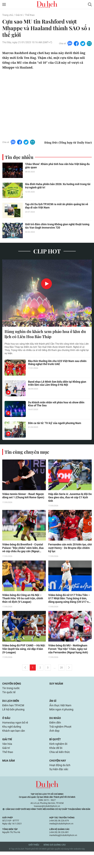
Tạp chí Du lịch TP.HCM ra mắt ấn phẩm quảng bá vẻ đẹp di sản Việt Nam (56, 206)
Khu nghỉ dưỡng (11, 728)
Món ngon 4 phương (61, 711)
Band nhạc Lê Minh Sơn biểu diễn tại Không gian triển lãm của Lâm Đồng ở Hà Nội (57, 383)
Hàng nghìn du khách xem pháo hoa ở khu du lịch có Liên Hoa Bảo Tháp (45, 334)
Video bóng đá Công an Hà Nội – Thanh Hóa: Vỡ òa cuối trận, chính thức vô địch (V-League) (22, 599)
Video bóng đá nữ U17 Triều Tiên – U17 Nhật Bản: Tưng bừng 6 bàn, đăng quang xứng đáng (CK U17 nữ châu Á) (69, 599)
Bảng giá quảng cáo (55, 848)
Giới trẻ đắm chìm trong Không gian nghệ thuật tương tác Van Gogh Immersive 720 (57, 226)
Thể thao (30, 15)
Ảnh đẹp (54, 733)
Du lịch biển (10, 702)
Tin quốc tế (9, 693)
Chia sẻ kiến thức (59, 755)
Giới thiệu (34, 848)
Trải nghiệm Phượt (60, 728)
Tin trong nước (11, 689)
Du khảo (55, 720)
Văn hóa (7, 746)
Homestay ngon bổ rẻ (15, 724)
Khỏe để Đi (55, 750)
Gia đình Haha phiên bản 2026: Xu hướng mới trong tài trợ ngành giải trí (57, 186)
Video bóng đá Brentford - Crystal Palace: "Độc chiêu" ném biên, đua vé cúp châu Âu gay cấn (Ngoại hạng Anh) (23, 548)
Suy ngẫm (56, 684)
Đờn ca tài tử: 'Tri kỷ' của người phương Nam (54, 423)
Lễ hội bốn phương (13, 711)
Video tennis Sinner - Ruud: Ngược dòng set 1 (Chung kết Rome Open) (23, 496)
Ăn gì (52, 702)
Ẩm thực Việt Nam (60, 707)
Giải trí (19, 15)
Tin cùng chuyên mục (27, 452)
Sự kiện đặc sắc (58, 772)
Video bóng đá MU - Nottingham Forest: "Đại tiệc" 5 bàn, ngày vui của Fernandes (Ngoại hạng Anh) (68, 650)
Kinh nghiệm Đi (58, 746)
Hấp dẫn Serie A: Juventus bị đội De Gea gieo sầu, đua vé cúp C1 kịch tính (70, 498)
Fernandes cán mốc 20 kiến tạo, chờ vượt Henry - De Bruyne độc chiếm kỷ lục (70, 548)
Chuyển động (11, 684)
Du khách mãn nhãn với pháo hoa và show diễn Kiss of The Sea (56, 404)
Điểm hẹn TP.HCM (13, 707)
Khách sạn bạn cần (13, 733)
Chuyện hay (57, 763)
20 (61, 668)
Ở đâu (6, 720)
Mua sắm (8, 763)
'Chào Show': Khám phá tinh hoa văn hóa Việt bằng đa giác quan (57, 166)
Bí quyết (55, 741)
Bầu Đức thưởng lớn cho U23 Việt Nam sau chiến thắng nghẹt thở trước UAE (57, 363)
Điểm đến (55, 724)
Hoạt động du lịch (59, 768)
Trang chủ (7, 15)
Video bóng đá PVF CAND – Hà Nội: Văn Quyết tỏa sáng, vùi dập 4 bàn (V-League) (23, 650)
